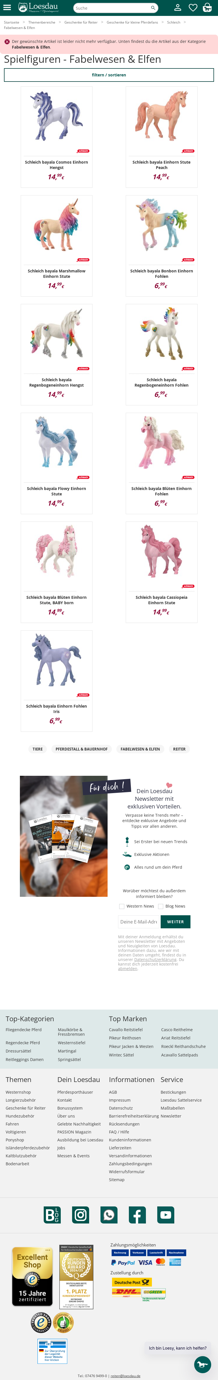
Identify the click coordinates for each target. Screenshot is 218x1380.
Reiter (179, 749)
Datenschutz (121, 1108)
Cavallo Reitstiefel (126, 1029)
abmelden (127, 968)
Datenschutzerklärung (155, 959)
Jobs (61, 1147)
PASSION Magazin (74, 1132)
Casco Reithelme (177, 1029)
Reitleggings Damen (25, 1059)
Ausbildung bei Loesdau (80, 1140)
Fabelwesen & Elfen (140, 749)
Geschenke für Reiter (26, 1108)
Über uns (66, 1116)
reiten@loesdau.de (126, 1375)
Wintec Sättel (121, 1055)
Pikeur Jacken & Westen (131, 1046)
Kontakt (64, 1100)
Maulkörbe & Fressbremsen (71, 1032)
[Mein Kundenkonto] (177, 11)
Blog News (175, 906)
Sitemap (117, 1179)
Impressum (120, 1100)
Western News (140, 906)
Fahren (12, 1124)
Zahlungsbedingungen (130, 1163)
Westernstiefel (71, 1042)
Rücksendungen (124, 1124)
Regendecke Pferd (23, 1042)
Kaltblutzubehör (21, 1155)
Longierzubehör (21, 1100)
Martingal (67, 1051)
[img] (207, 10)
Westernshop (18, 1092)
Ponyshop (15, 1140)
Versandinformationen (130, 1155)
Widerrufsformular (127, 1171)
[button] (7, 7)
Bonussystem (70, 1108)
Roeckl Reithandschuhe (183, 1046)
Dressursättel (18, 1051)
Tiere (38, 749)
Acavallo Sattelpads (179, 1055)
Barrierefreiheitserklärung (134, 1116)
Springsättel (69, 1059)
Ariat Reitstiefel (175, 1038)
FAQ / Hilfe (119, 1132)
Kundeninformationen (130, 1140)
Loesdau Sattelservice (181, 1100)
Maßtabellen (173, 1108)
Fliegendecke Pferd (24, 1029)
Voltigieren (16, 1132)
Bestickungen (173, 1092)
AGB (113, 1092)
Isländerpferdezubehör (28, 1147)
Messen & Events (73, 1155)
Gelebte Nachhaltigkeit (79, 1124)
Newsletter (171, 1116)
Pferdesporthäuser (75, 1092)
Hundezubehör (20, 1116)
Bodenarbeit (17, 1163)
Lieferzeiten (120, 1147)
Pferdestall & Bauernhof (82, 749)
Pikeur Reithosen (125, 1038)
